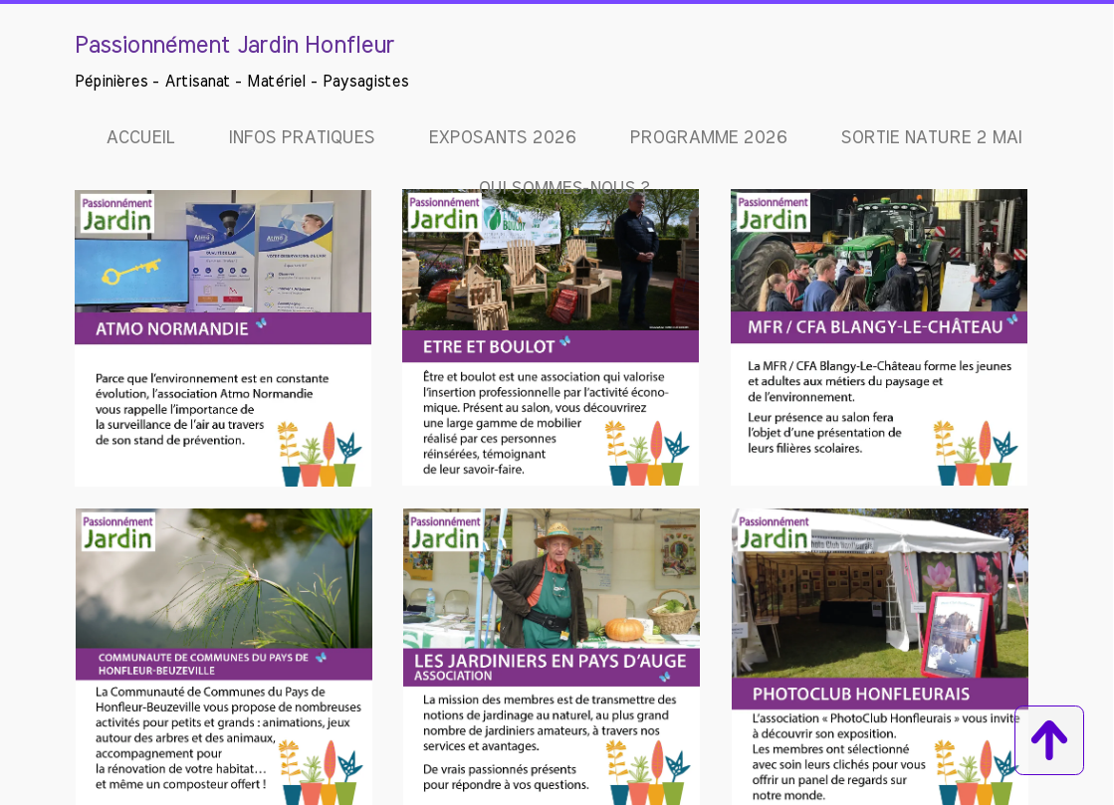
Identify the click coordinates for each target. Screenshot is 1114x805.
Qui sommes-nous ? (563, 189)
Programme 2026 (707, 138)
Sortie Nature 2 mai (930, 138)
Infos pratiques (301, 138)
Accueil (140, 138)
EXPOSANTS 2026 (501, 138)
